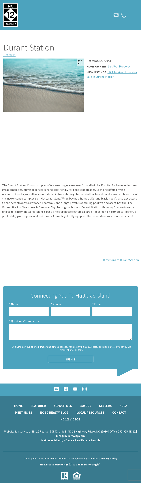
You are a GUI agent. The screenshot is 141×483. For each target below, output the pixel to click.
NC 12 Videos (70, 419)
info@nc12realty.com (70, 436)
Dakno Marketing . (88, 464)
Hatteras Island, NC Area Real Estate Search (70, 440)
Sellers (105, 406)
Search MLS (63, 406)
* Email (96, 304)
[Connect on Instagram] (84, 390)
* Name (13, 304)
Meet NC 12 (23, 412)
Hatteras (9, 55)
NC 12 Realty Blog (54, 412)
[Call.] (123, 15)
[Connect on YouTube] (75, 390)
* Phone (56, 304)
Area (123, 406)
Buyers (85, 406)
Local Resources (90, 412)
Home (18, 406)
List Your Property (119, 66)
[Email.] (116, 15)
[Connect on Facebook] (66, 390)
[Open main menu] (131, 15)
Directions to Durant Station (121, 260)
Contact (119, 412)
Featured (38, 406)
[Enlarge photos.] (80, 62)
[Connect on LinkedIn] (56, 390)
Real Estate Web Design (55, 464)
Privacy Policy (109, 458)
